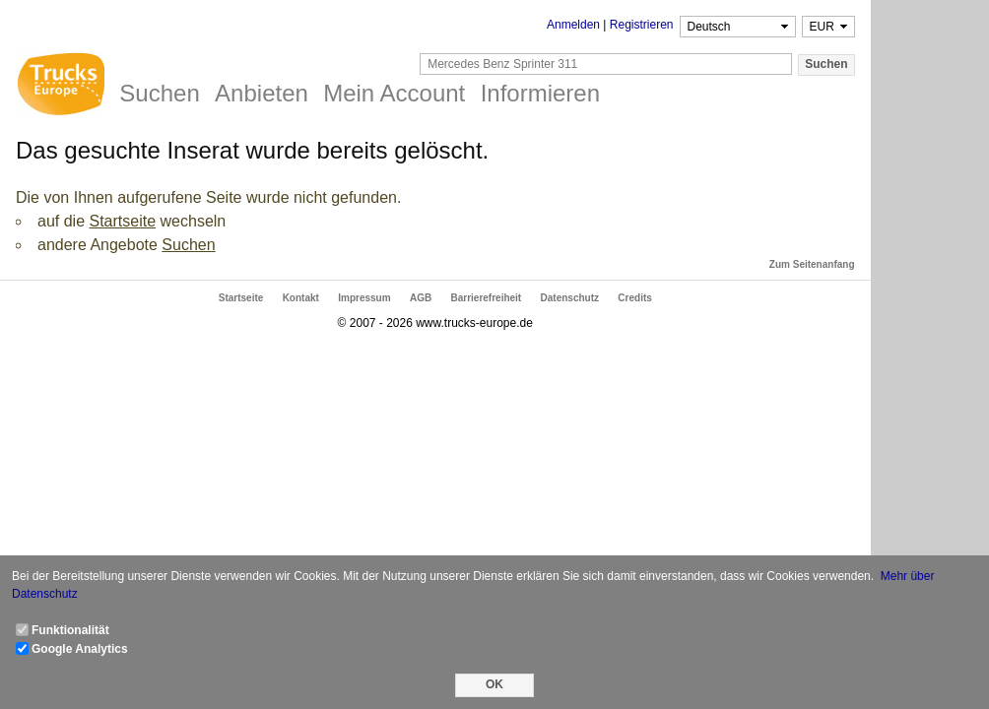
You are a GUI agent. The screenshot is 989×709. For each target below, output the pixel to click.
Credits (634, 297)
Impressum (364, 297)
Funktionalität (70, 630)
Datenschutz (570, 297)
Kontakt (301, 297)
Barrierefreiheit (486, 297)
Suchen (188, 244)
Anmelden (573, 25)
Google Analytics (80, 649)
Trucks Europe (60, 86)
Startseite (122, 221)
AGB (420, 297)
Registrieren (642, 25)
